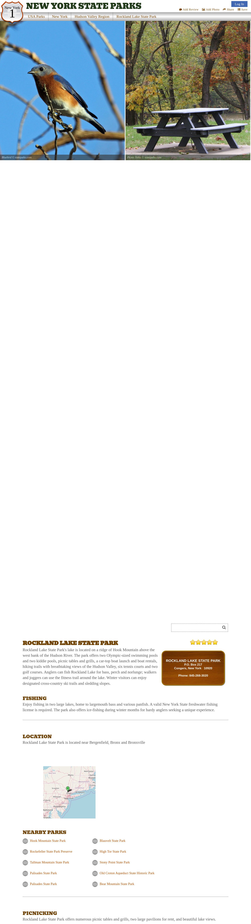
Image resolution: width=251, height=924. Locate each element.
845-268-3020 (198, 675)
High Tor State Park (113, 851)
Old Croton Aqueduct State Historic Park (127, 873)
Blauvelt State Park (113, 841)
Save (243, 9)
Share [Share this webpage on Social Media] (228, 9)
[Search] (197, 628)
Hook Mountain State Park (48, 841)
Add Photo (210, 9)
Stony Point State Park (115, 862)
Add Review (189, 9)
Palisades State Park (43, 873)
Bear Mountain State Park (117, 884)
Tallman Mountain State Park (49, 862)
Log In (239, 4)
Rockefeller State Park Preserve (51, 851)
